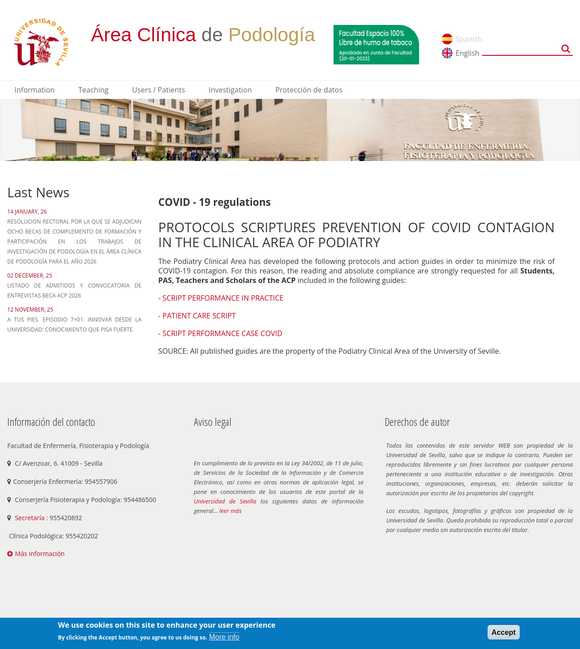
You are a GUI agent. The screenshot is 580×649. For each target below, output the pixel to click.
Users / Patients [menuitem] (158, 90)
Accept (504, 632)
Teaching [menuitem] (93, 90)
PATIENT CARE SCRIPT (199, 316)
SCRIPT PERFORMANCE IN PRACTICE (223, 298)
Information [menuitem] (34, 90)
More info (224, 637)
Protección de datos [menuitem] (309, 90)
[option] (290, 130)
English (467, 53)
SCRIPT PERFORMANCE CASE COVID (223, 333)
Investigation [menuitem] (229, 90)
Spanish (468, 39)
